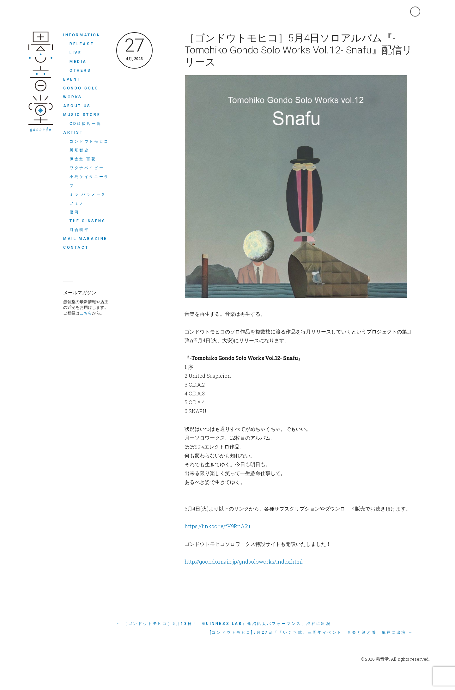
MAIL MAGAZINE (85, 238)
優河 (74, 212)
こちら (86, 313)
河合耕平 (79, 230)
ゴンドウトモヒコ (89, 141)
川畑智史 (79, 150)
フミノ (77, 203)
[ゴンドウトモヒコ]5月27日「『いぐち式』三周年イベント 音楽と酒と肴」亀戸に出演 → (311, 632)
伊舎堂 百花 (83, 159)
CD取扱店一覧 (85, 123)
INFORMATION (82, 35)
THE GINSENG (88, 221)
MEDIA (78, 61)
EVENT (72, 79)
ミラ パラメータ (88, 194)
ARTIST (73, 132)
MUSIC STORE (82, 115)
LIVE (76, 53)
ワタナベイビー (87, 168)
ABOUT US (77, 106)
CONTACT (75, 247)
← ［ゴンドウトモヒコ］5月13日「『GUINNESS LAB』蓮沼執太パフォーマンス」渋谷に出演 (223, 623)
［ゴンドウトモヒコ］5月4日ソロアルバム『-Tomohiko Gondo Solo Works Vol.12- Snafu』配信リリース (298, 50)
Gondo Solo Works (81, 92)
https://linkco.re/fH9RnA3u (217, 526)
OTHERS (80, 70)
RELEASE (82, 44)
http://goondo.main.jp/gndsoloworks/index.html (244, 561)
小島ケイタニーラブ (89, 181)
